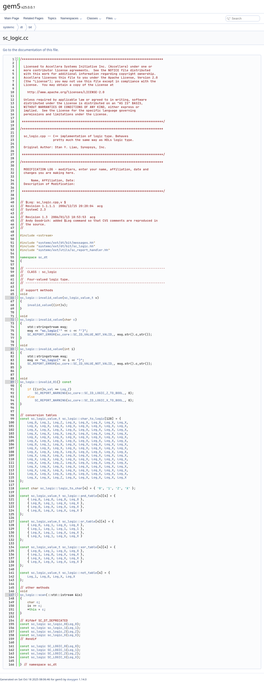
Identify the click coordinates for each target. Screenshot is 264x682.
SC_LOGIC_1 (57, 650)
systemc (8, 27)
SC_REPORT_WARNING (50, 393)
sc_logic (38, 624)
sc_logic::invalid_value (41, 298)
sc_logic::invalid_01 (38, 382)
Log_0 (31, 422)
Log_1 (44, 422)
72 (9, 320)
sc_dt (43, 257)
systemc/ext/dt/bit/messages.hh (65, 243)
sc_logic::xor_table (79, 547)
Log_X (70, 422)
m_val (48, 389)
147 (9, 595)
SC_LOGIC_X (57, 657)
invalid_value (39, 305)
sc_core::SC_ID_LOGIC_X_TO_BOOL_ (96, 400)
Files (111, 18)
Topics (52, 18)
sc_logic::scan (33, 595)
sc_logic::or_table (78, 521)
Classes (94, 18)
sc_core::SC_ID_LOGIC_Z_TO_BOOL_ (96, 393)
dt (21, 27)
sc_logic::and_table (79, 496)
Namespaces (71, 18)
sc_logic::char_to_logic (83, 419)
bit (30, 27)
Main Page (11, 18)
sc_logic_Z (57, 632)
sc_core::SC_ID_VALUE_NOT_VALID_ (85, 334)
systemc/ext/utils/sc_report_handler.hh (73, 250)
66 (9, 298)
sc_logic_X (57, 635)
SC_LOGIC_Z (57, 653)
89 (9, 382)
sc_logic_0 (57, 624)
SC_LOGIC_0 (57, 646)
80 (9, 349)
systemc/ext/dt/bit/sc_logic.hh (65, 246)
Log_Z (65, 389)
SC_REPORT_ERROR (41, 334)
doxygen (72, 679)
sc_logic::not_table (79, 573)
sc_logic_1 (57, 628)
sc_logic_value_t (78, 298)
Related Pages (33, 18)
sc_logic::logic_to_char (61, 488)
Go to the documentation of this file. (31, 50)
